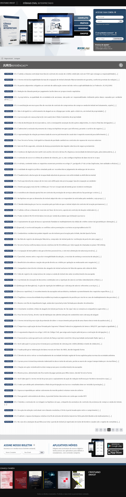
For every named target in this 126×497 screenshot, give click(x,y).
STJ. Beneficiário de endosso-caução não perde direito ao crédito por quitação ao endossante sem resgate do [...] (51, 262)
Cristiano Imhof (7, 3)
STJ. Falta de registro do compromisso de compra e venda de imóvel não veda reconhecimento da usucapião (49, 274)
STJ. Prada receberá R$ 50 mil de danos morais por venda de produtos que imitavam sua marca (44, 216)
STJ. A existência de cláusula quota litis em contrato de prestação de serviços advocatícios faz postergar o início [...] (53, 193)
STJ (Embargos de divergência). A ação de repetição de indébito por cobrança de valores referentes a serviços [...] (52, 286)
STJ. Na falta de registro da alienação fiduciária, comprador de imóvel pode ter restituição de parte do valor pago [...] (53, 239)
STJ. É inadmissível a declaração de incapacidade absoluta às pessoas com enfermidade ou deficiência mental (50, 175)
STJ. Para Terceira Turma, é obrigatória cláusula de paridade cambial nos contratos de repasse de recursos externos (52, 140)
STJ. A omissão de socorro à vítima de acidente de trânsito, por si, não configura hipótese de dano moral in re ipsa (52, 158)
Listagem (17, 58)
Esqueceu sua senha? (102, 24)
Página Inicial (8, 58)
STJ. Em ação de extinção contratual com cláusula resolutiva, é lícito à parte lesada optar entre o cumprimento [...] (52, 410)
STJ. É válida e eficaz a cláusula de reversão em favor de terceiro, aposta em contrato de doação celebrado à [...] (51, 210)
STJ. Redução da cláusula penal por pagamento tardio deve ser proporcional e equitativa (42, 91)
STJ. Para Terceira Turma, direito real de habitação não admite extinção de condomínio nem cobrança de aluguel (51, 315)
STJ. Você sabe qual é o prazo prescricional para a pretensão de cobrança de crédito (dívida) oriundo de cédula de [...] (53, 344)
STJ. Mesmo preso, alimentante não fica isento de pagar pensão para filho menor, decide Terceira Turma (48, 373)
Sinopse (84, 33)
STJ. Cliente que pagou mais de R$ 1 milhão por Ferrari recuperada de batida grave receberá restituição (48, 187)
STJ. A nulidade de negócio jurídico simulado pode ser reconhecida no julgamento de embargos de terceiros (49, 169)
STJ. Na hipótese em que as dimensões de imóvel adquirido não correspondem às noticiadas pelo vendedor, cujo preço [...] (55, 198)
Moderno (83, 28)
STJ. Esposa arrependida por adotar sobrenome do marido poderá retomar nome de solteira (43, 390)
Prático (84, 23)
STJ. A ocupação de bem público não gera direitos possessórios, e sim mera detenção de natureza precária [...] (50, 251)
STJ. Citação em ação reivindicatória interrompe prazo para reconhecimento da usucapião (43, 367)
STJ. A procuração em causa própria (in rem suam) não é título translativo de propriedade (42, 117)
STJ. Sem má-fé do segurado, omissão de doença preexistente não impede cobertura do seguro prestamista (49, 146)
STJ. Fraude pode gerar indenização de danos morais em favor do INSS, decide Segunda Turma (44, 350)
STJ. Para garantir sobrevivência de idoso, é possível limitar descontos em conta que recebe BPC (45, 396)
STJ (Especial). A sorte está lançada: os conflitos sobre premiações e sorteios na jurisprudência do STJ (47, 227)
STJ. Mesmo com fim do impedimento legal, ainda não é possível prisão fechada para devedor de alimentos (49, 303)
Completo (83, 18)
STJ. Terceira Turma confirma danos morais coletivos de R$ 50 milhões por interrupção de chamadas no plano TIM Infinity (54, 245)
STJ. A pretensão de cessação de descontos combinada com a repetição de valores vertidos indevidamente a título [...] (53, 280)
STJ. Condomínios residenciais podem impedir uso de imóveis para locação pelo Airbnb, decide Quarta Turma (50, 233)
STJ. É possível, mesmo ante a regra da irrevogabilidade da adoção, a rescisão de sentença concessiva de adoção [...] (52, 257)
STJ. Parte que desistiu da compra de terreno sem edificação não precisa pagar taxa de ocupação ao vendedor (50, 181)
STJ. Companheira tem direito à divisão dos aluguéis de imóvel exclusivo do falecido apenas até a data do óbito (50, 268)
